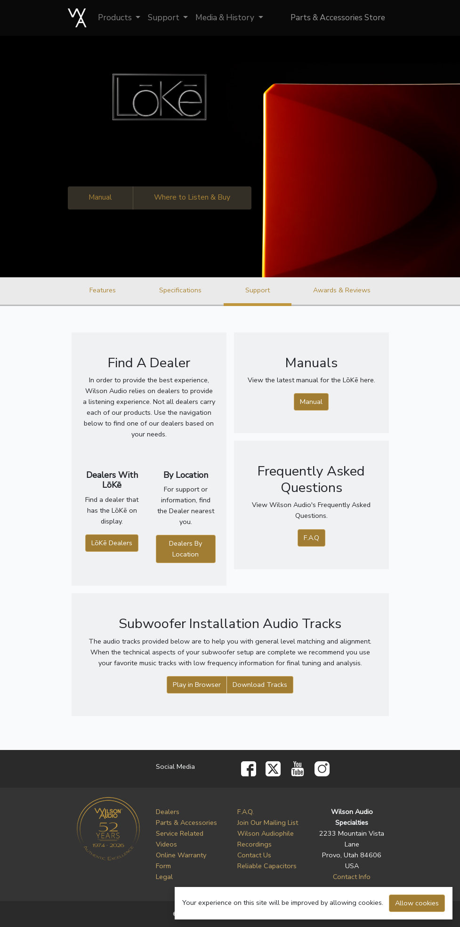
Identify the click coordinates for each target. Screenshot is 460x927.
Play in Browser (197, 684)
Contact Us (254, 855)
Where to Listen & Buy (192, 197)
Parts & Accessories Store (338, 17)
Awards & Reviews (342, 290)
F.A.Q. (245, 811)
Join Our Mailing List (267, 822)
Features (102, 290)
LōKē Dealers (111, 543)
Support (164, 17)
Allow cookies (417, 903)
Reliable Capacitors (267, 866)
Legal (164, 876)
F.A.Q (311, 537)
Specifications (180, 290)
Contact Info (352, 876)
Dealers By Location (185, 549)
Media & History (225, 17)
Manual (100, 197)
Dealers (167, 811)
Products (116, 17)
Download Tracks (260, 684)
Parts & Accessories (186, 822)
